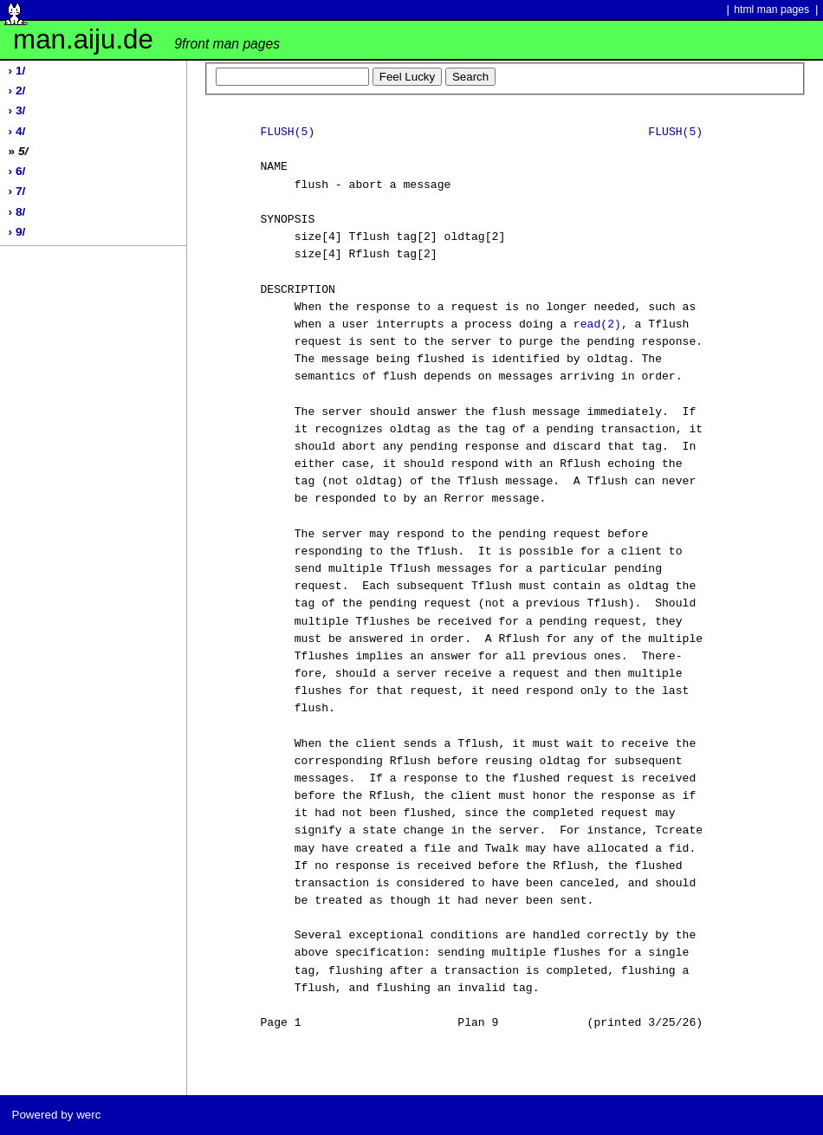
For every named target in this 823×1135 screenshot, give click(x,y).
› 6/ (17, 171)
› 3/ (17, 110)
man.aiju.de (146, 39)
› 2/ (17, 90)
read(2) (597, 325)
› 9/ (17, 231)
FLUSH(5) (287, 132)
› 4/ (17, 131)
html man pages (771, 9)
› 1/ (17, 70)
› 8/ (17, 211)
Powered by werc (55, 1114)
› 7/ (17, 191)
